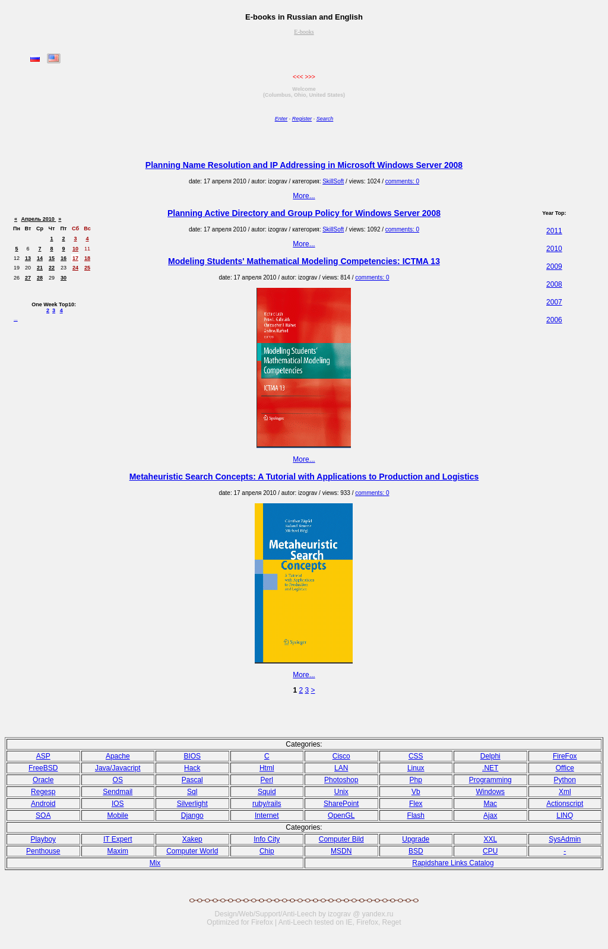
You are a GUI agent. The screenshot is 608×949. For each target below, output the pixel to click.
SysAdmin (565, 839)
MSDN (341, 851)
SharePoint (341, 803)
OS (118, 780)
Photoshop (341, 780)
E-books (304, 31)
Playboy (43, 839)
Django (192, 815)
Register (302, 119)
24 (75, 268)
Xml (565, 792)
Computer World (192, 851)
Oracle (43, 780)
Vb (415, 792)
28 (40, 278)
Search (325, 119)
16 (63, 258)
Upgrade (415, 839)
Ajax (490, 815)
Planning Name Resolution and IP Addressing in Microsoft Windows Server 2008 (304, 165)
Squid (267, 792)
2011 (554, 231)
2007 (554, 302)
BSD (415, 851)
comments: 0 (402, 181)
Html (266, 768)
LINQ (564, 815)
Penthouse (43, 851)
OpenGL (341, 815)
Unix (341, 792)
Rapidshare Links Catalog (452, 863)
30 (63, 278)
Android (43, 803)
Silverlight (192, 803)
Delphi (490, 756)
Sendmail (117, 792)
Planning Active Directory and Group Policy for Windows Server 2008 (304, 213)
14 (40, 258)
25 (87, 268)
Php (416, 780)
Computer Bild (341, 839)
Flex (416, 803)
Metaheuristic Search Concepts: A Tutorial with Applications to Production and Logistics (304, 476)
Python (565, 780)
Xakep (192, 839)
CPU (490, 851)
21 (40, 268)
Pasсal (192, 780)
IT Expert (117, 839)
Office (565, 768)
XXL (490, 839)
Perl (267, 780)
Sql (192, 792)
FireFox (565, 756)
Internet (267, 815)
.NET (490, 768)
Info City (267, 839)
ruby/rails (266, 803)
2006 (554, 320)
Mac (490, 803)
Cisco (341, 756)
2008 (554, 284)
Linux (416, 768)
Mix (155, 863)
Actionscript (564, 803)
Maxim (117, 851)
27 (28, 278)
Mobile (117, 815)
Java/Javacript (118, 768)
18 (87, 258)
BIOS (192, 756)
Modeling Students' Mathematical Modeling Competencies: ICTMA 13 (304, 261)
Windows (490, 792)
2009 (554, 266)
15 (52, 258)
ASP (43, 756)
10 (75, 249)
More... (304, 196)
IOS (118, 803)
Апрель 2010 (38, 219)
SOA (43, 815)
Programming (490, 780)
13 (28, 258)
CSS (415, 756)
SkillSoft (333, 181)
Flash (416, 815)
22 (52, 268)
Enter (281, 119)
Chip (266, 851)
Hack (192, 768)
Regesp (43, 792)
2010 (554, 249)
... (16, 319)
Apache (118, 756)
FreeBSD (43, 768)
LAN (341, 768)
